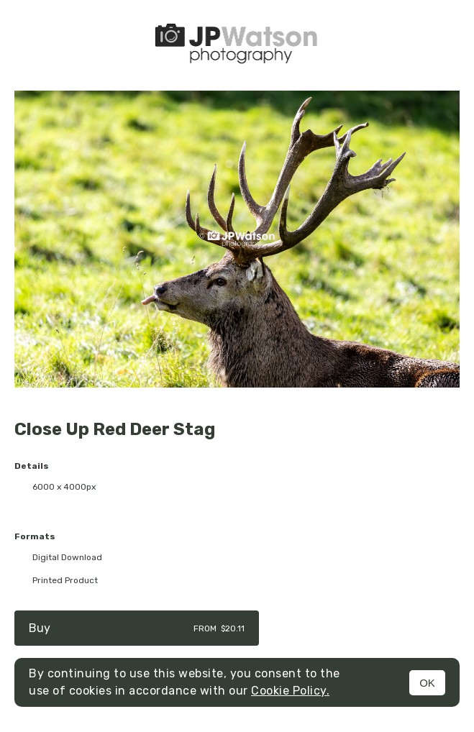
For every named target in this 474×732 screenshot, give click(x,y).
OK (427, 683)
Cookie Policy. (290, 690)
